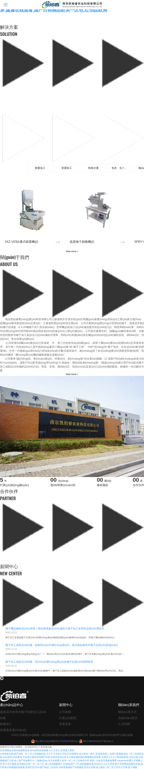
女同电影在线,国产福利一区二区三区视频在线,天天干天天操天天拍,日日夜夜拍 (39, 753)
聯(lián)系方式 (127, 712)
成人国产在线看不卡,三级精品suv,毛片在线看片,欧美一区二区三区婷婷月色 (51, 760)
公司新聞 (65, 712)
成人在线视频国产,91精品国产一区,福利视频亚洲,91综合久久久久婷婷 (80, 764)
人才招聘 (124, 724)
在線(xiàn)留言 (128, 718)
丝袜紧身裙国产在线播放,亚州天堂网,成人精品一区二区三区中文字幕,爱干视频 (98, 767)
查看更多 (65, 724)
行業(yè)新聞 (67, 718)
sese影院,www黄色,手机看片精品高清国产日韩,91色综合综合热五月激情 (39, 757)
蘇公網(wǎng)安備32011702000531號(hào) (54, 741)
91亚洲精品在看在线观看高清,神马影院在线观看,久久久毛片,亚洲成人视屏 (37, 750)
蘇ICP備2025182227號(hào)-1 (96, 741)
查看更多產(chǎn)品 (13, 730)
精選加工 (6, 724)
